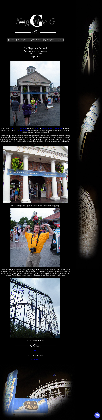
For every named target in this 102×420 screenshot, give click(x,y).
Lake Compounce (22, 130)
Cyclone (36, 128)
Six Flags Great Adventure (18, 128)
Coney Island (58, 128)
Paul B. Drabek (35, 359)
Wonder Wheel (47, 128)
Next (35, 350)
